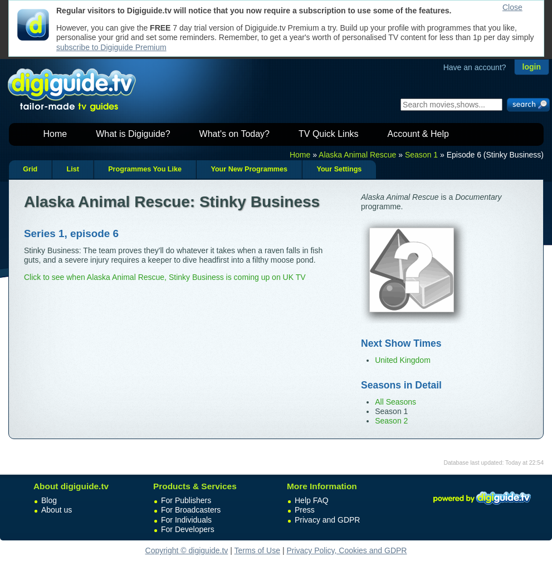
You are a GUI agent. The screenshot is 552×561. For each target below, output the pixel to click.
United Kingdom (403, 360)
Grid (30, 169)
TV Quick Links (329, 134)
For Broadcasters (191, 509)
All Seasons (395, 401)
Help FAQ (312, 500)
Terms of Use (257, 550)
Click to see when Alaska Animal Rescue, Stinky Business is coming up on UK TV (165, 277)
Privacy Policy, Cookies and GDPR (346, 550)
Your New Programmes (249, 169)
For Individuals (186, 519)
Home (55, 134)
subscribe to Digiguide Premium (111, 47)
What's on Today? (234, 134)
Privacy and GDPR (327, 519)
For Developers (187, 529)
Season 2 (391, 420)
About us (56, 509)
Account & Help (418, 134)
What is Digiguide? (133, 134)
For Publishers (186, 500)
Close (512, 7)
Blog (49, 500)
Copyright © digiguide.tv (186, 550)
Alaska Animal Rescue (357, 154)
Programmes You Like (145, 169)
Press (305, 509)
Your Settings (339, 169)
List (72, 169)
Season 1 (421, 154)
